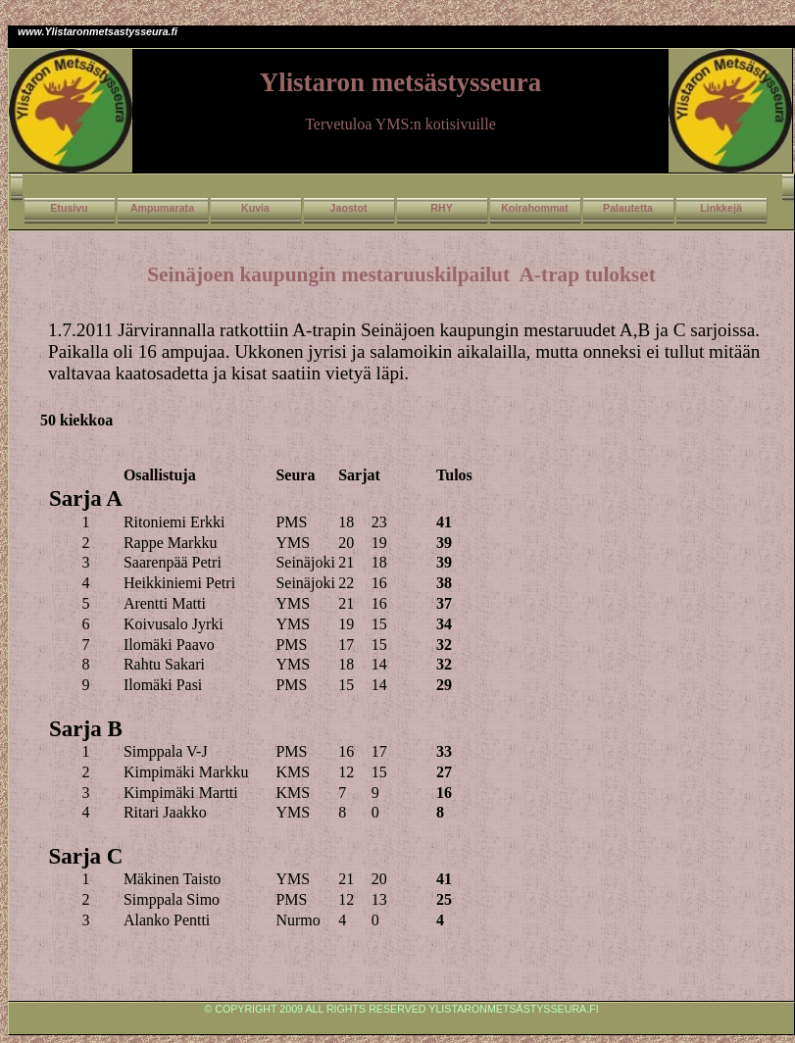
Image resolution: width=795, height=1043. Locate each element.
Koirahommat (535, 208)
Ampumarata (162, 208)
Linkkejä (721, 208)
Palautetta (628, 208)
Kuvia (255, 208)
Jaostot (349, 208)
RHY (441, 208)
